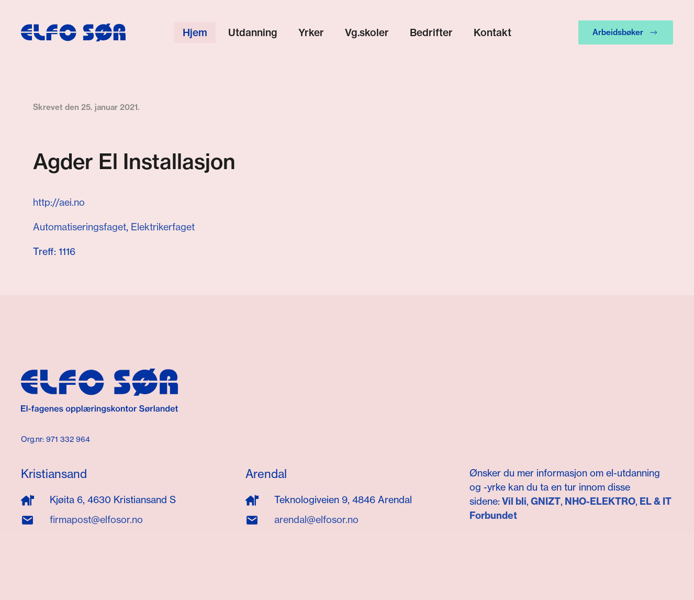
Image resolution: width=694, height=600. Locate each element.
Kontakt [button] (492, 32)
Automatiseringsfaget (79, 227)
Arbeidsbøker (625, 32)
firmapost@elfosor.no (96, 520)
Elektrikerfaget (163, 227)
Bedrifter (431, 32)
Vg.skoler (367, 32)
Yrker (311, 32)
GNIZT (546, 501)
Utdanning (252, 32)
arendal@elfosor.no (316, 520)
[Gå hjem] (73, 32)
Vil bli (514, 501)
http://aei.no (59, 202)
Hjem (195, 32)
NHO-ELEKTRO (600, 501)
